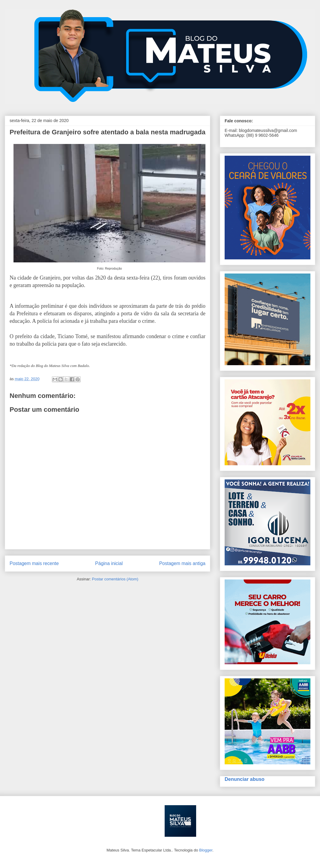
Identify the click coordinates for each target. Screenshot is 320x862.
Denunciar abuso (245, 779)
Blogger (205, 850)
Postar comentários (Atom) (115, 579)
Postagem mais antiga (182, 563)
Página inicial (109, 563)
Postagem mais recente (34, 563)
